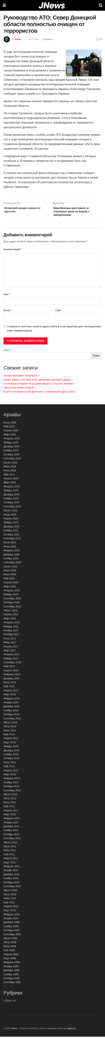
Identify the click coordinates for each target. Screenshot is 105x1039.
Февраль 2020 (12, 592)
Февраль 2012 (12, 820)
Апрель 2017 (11, 648)
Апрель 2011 (11, 860)
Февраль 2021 (12, 552)
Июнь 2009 (10, 948)
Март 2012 (10, 816)
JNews (14, 1031)
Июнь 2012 (10, 804)
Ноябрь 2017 (11, 632)
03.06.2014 (33, 39)
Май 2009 (9, 952)
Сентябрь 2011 (12, 840)
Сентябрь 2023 (12, 508)
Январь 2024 (11, 492)
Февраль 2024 (12, 488)
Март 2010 (10, 912)
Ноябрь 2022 (11, 532)
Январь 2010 (11, 920)
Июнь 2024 (10, 472)
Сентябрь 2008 (12, 984)
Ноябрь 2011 (11, 832)
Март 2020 (10, 588)
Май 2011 (9, 856)
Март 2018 (10, 620)
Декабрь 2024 (12, 448)
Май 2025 (9, 428)
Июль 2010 (10, 896)
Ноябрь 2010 (11, 880)
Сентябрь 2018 (12, 608)
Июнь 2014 (10, 732)
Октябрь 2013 (11, 760)
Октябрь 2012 (11, 788)
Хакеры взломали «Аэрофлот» (21, 377)
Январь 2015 (11, 704)
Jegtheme (71, 1031)
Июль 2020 (10, 572)
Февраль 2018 (12, 624)
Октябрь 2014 (11, 716)
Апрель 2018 (11, 616)
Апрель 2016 (11, 672)
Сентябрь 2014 (12, 720)
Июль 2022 (10, 544)
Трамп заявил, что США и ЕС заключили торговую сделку (37, 382)
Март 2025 (10, 436)
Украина (48, 39)
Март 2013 (10, 776)
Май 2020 (9, 580)
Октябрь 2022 (11, 536)
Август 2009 (10, 940)
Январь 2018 (11, 628)
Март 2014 (10, 744)
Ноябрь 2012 (11, 784)
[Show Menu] (4, 5)
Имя (7, 297)
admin (17, 39)
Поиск (7, 352)
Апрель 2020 (11, 584)
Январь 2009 (11, 968)
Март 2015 (10, 696)
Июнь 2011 (10, 852)
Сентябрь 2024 (12, 460)
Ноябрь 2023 (11, 500)
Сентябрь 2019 (12, 600)
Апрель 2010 (11, 908)
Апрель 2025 (11, 432)
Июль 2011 (10, 848)
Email (8, 313)
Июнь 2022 (10, 548)
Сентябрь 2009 (12, 936)
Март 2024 (10, 484)
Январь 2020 (11, 596)
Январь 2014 (11, 748)
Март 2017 (10, 652)
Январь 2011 (11, 872)
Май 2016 (9, 668)
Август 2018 (10, 612)
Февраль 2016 (12, 676)
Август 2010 (10, 892)
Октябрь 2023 (11, 504)
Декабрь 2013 (12, 752)
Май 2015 (9, 688)
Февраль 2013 (12, 780)
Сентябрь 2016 (12, 664)
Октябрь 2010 (11, 884)
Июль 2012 (10, 800)
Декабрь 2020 (12, 556)
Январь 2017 (11, 660)
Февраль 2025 (12, 440)
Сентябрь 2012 (12, 792)
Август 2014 (10, 724)
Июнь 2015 (10, 684)
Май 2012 (9, 808)
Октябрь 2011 (11, 836)
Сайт (58, 312)
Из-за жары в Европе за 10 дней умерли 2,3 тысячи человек (38, 385)
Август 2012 (10, 796)
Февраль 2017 (12, 656)
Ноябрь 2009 (11, 928)
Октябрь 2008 (11, 980)
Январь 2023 (11, 524)
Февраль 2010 (12, 916)
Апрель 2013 (11, 772)
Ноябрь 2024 (11, 452)
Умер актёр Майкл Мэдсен (19, 389)
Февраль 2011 (12, 868)
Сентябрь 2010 (12, 888)
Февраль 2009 (12, 964)
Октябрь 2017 (11, 636)
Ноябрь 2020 (11, 560)
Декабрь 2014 (12, 708)
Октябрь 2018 (11, 604)
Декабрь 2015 (12, 680)
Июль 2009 (10, 944)
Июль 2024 (10, 468)
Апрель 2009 (11, 956)
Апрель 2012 (11, 812)
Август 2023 (10, 512)
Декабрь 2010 (12, 876)
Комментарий (13, 252)
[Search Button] (100, 5)
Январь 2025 (11, 444)
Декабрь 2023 (12, 496)
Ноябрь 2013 (11, 756)
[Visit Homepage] (52, 5)
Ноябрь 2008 (11, 976)
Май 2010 (9, 904)
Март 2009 (10, 960)
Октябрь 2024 (11, 456)
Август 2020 (10, 568)
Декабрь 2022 (12, 528)
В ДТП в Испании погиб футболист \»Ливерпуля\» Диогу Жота (39, 394)
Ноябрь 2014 (11, 712)
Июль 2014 (10, 728)
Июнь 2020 (10, 576)
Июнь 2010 (10, 900)
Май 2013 (9, 768)
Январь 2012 (11, 824)
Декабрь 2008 (12, 972)
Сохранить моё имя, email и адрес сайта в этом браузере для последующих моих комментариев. (54, 330)
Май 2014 (9, 736)
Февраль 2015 (12, 700)
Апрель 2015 (11, 692)
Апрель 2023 (11, 520)
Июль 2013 (10, 764)
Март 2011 (10, 864)
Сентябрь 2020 (12, 564)
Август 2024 (10, 464)
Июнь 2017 (10, 644)
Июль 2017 (10, 640)
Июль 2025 (10, 424)
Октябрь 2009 (11, 932)
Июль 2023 (10, 516)
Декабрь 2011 (12, 828)
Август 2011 (10, 844)
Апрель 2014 (11, 740)
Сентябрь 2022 (12, 540)
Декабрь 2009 (12, 924)
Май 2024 (9, 476)
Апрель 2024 (11, 480)
